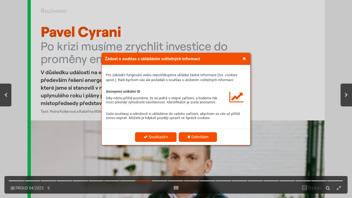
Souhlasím (156, 136)
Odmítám (198, 136)
